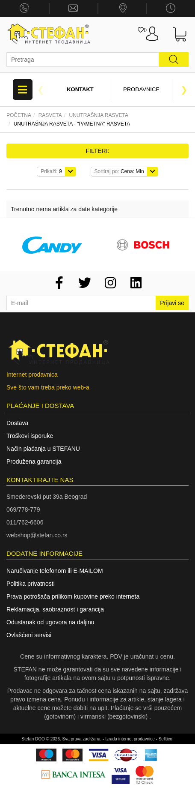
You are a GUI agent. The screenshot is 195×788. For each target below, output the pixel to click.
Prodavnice (141, 89)
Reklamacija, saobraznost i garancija (55, 609)
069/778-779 (23, 509)
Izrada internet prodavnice (130, 739)
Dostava (17, 422)
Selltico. (166, 739)
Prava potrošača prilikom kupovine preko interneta (72, 596)
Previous (41, 89)
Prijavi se (172, 303)
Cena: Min (119, 171)
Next (184, 89)
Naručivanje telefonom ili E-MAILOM (54, 570)
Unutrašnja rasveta (98, 115)
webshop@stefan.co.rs (37, 535)
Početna (18, 115)
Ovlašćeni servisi (28, 635)
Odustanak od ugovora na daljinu (50, 622)
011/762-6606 (24, 522)
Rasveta (50, 115)
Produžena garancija (33, 461)
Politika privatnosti (30, 583)
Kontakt (80, 89)
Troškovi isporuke (29, 435)
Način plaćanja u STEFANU (43, 448)
